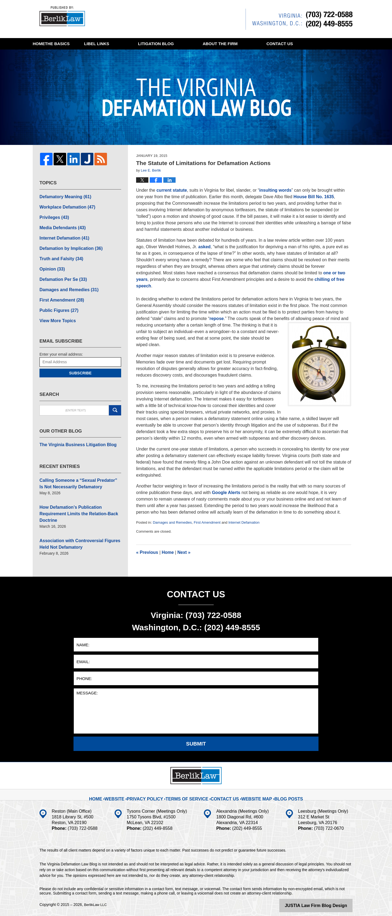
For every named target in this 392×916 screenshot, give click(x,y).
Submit (196, 743)
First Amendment (207, 522)
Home (53, 43)
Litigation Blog (213, 43)
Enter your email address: (61, 343)
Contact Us (223, 794)
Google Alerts (226, 492)
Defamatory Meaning (62, 196)
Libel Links (154, 43)
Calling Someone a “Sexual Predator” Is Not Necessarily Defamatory (79, 471)
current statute (172, 190)
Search (115, 399)
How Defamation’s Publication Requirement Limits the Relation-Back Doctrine (78, 496)
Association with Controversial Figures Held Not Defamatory (79, 521)
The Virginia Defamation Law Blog (65, 17)
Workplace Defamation (63, 205)
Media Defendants (59, 224)
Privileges (52, 215)
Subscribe (80, 362)
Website (125, 794)
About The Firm (277, 43)
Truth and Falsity (58, 253)
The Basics (100, 43)
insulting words (275, 190)
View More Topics (55, 310)
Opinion (50, 262)
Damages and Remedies (172, 522)
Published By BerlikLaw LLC (299, 19)
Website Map (252, 794)
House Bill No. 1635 (313, 196)
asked (204, 246)
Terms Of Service (189, 794)
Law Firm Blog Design (327, 905)
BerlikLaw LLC (96, 904)
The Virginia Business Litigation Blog (73, 433)
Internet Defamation (243, 522)
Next (184, 552)
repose (216, 318)
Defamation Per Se (60, 272)
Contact (60, 55)
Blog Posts (281, 794)
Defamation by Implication (67, 243)
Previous (147, 552)
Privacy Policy (153, 794)
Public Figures (56, 300)
